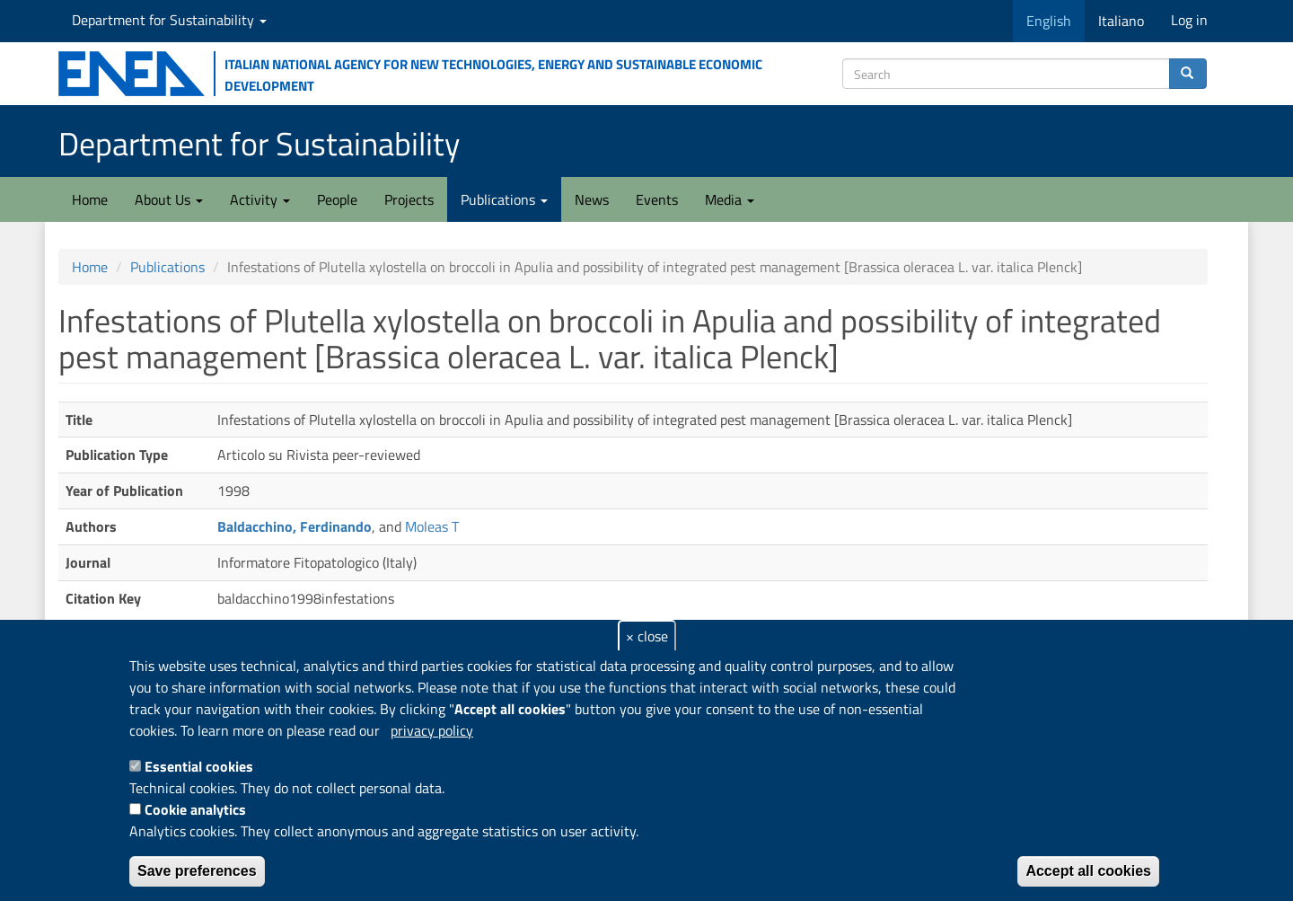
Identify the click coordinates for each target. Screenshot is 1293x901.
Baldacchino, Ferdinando (294, 526)
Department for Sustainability (169, 20)
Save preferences (197, 871)
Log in (1189, 20)
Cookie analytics (195, 809)
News (592, 199)
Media (729, 199)
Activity (260, 199)
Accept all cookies (1088, 871)
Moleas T (432, 526)
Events (657, 199)
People (337, 199)
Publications (504, 199)
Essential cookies (199, 766)
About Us (169, 199)
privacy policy (432, 730)
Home (90, 199)
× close (647, 636)
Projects (409, 199)
